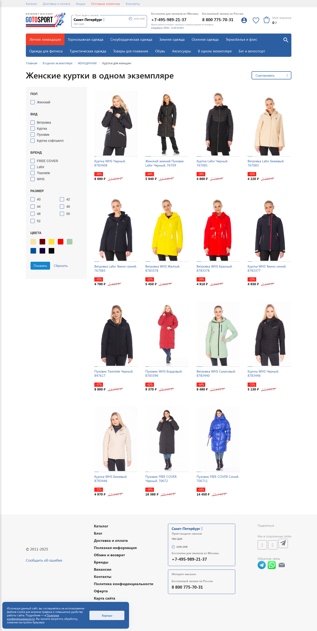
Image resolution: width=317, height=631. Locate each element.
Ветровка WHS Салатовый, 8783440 (216, 373)
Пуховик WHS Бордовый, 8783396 (163, 373)
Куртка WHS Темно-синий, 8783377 (267, 268)
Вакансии (102, 569)
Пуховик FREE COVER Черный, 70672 (161, 478)
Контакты (133, 3)
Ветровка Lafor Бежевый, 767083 (266, 163)
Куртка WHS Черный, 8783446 (263, 373)
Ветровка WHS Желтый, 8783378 (162, 268)
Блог (98, 533)
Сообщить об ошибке (44, 560)
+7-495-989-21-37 (168, 19)
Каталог (31, 3)
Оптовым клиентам (105, 3)
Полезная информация (115, 547)
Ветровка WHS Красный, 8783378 (214, 268)
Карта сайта (104, 598)
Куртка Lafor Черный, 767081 (212, 163)
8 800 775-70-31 (217, 19)
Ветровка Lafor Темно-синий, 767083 (115, 268)
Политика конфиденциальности (123, 583)
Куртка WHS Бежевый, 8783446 (110, 478)
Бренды (101, 562)
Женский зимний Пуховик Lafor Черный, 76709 (164, 163)
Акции (80, 3)
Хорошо (107, 615)
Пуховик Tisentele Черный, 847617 (113, 373)
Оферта (101, 590)
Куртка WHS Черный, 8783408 (110, 163)
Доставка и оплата (56, 3)
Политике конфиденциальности (33, 617)
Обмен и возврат (109, 554)
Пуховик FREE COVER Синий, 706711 (218, 478)
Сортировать (265, 75)
